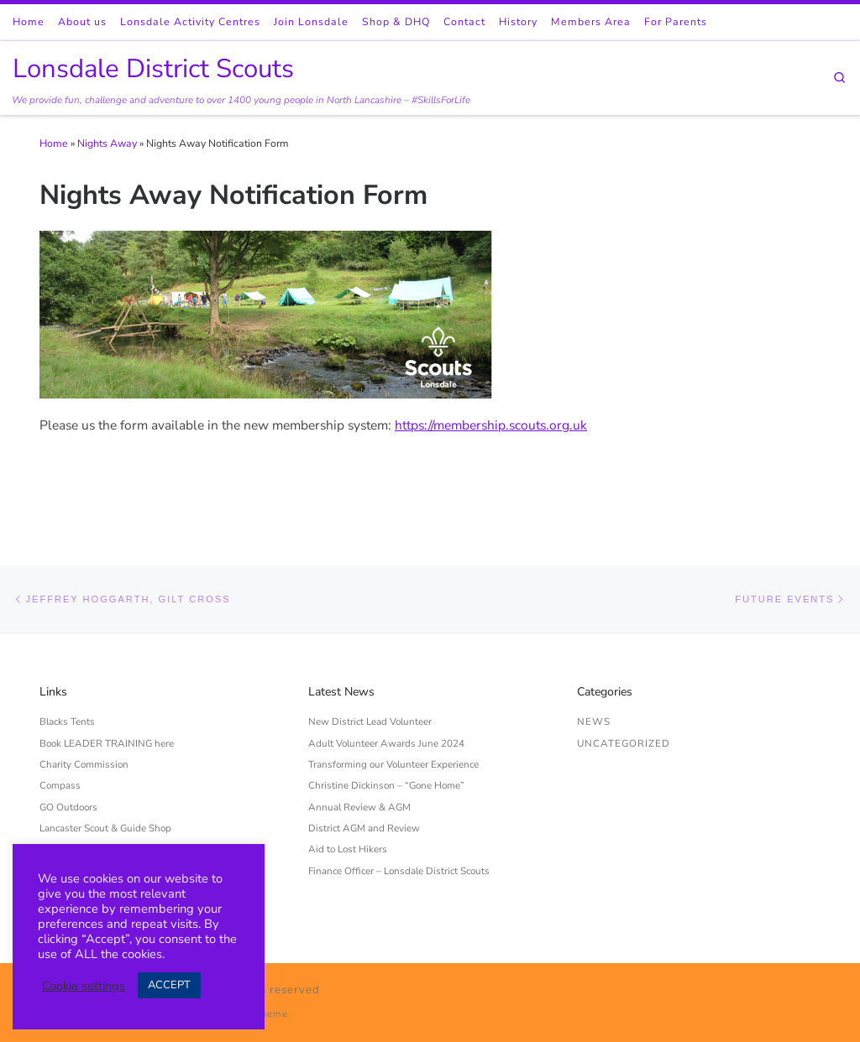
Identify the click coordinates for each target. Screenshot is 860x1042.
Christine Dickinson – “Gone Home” (386, 785)
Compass (60, 785)
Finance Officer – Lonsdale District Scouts (399, 871)
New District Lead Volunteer (370, 721)
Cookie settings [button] (83, 985)
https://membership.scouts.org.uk (491, 425)
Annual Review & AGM (359, 807)
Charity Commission (83, 764)
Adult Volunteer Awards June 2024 (386, 743)
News (594, 721)
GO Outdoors (68, 807)
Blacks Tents (67, 721)
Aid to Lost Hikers (347, 849)
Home (53, 143)
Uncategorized (623, 743)
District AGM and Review (364, 828)
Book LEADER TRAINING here (106, 743)
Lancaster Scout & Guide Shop (105, 828)
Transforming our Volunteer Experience (393, 764)
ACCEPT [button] (169, 985)
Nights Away (107, 143)
